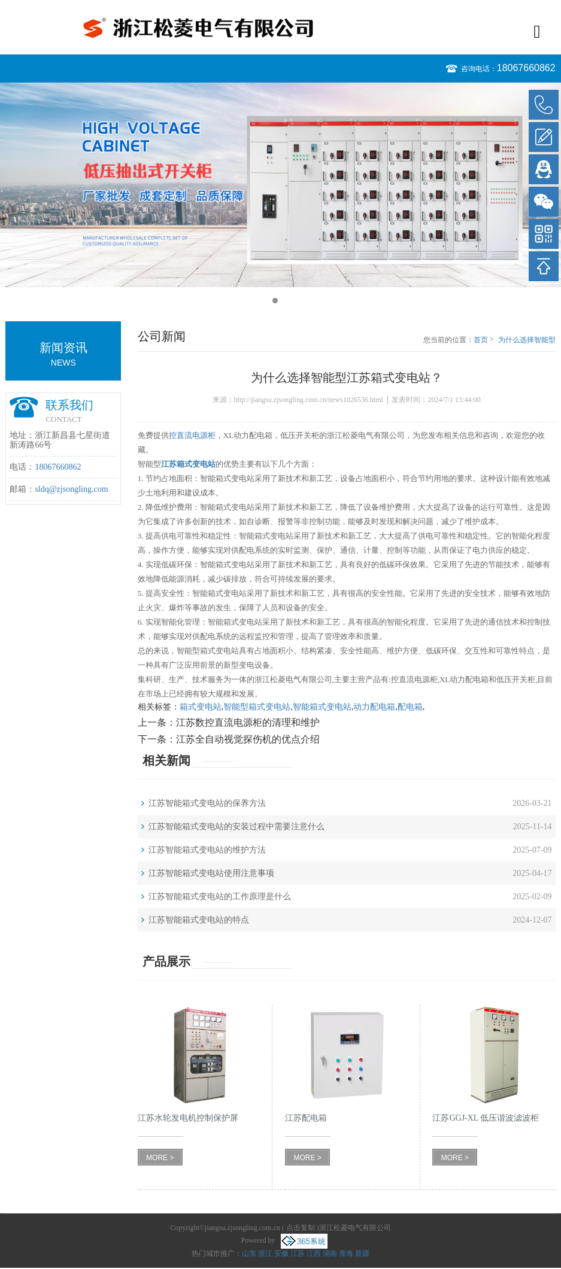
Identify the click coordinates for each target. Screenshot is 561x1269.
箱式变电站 (201, 706)
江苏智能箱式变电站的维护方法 (207, 849)
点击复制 (300, 1228)
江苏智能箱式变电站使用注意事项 (211, 873)
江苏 (297, 1253)
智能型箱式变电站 (256, 706)
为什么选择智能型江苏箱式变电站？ (527, 340)
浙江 (265, 1253)
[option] (280, 185)
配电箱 (410, 706)
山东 (249, 1253)
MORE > (160, 1158)
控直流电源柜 (192, 435)
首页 (481, 340)
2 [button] (286, 300)
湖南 (330, 1253)
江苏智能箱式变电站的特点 (198, 919)
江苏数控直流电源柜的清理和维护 (248, 722)
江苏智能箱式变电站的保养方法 (207, 803)
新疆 (362, 1253)
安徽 (281, 1253)
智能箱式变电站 (322, 706)
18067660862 (526, 68)
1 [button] (275, 300)
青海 (346, 1253)
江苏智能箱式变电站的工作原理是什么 (219, 896)
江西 (314, 1253)
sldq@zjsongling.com (71, 489)
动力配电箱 (374, 706)
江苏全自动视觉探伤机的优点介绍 (248, 739)
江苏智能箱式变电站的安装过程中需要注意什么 (236, 826)
